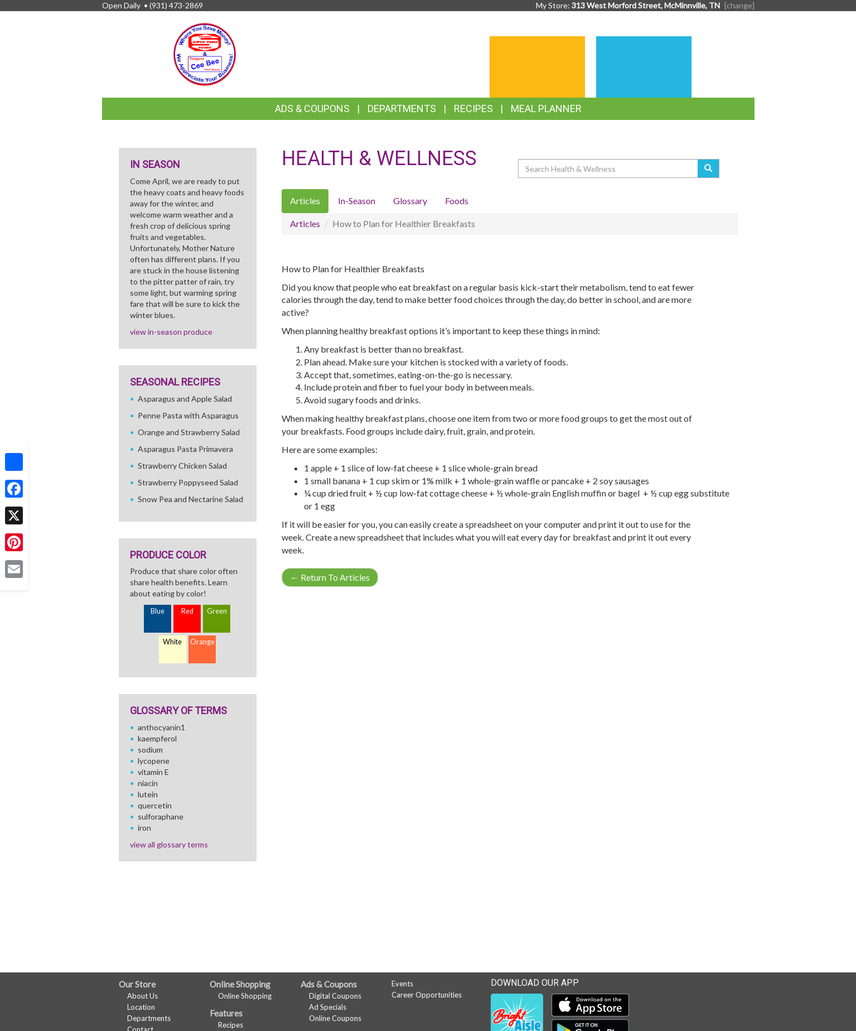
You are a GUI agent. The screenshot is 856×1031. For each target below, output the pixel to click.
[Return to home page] (204, 53)
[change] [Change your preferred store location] (739, 5)
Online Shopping (245, 995)
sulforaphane (160, 816)
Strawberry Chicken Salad (182, 465)
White (172, 642)
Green (217, 611)
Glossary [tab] (410, 200)
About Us (142, 995)
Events (402, 983)
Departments (149, 1018)
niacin (148, 783)
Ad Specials (327, 1007)
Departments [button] (401, 108)
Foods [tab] (456, 200)
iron (144, 827)
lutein (148, 794)
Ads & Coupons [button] (312, 108)
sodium (150, 749)
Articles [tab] (305, 200)
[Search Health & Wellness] (609, 168)
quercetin (155, 805)
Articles (305, 223)
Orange (202, 642)
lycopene (154, 760)
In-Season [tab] (356, 200)
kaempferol (157, 738)
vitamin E (153, 772)
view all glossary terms (169, 844)
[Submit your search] (708, 168)
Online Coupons (335, 1018)
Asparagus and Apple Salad (185, 398)
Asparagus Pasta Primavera (185, 449)
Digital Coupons (335, 995)
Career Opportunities (426, 994)
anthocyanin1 (161, 727)
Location (141, 1007)
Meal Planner (546, 108)
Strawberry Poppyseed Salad (188, 482)
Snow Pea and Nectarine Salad (190, 499)
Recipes (473, 108)
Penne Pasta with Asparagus (188, 415)
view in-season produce (171, 331)
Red (187, 611)
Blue (158, 611)
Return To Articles (330, 577)
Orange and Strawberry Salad (189, 432)
